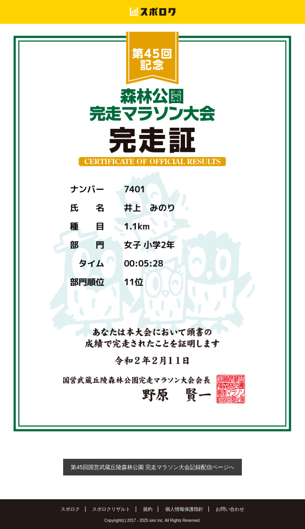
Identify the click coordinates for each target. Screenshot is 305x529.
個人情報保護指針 (184, 509)
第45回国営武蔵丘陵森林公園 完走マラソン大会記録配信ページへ (152, 467)
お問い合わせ (230, 509)
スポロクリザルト (111, 509)
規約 (147, 509)
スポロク (70, 509)
